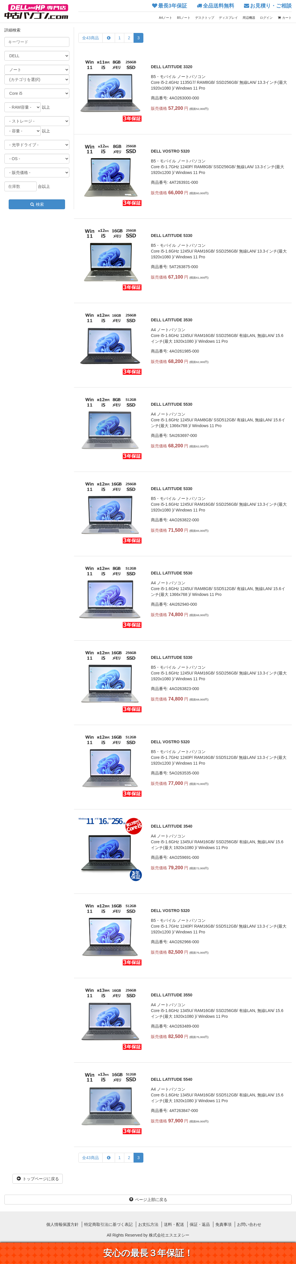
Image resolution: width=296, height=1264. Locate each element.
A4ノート (165, 17)
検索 (37, 204)
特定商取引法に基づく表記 (108, 1224)
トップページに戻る (37, 1178)
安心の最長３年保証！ (148, 1253)
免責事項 (223, 1224)
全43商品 (90, 38)
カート (284, 17)
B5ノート (183, 17)
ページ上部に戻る (148, 1199)
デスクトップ (204, 17)
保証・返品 (200, 1224)
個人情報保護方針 (62, 1224)
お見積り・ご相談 (271, 6)
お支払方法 (148, 1224)
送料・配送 (174, 1224)
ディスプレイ (228, 17)
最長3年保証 (172, 6)
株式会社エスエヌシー (169, 1235)
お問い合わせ (249, 1224)
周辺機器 (249, 17)
